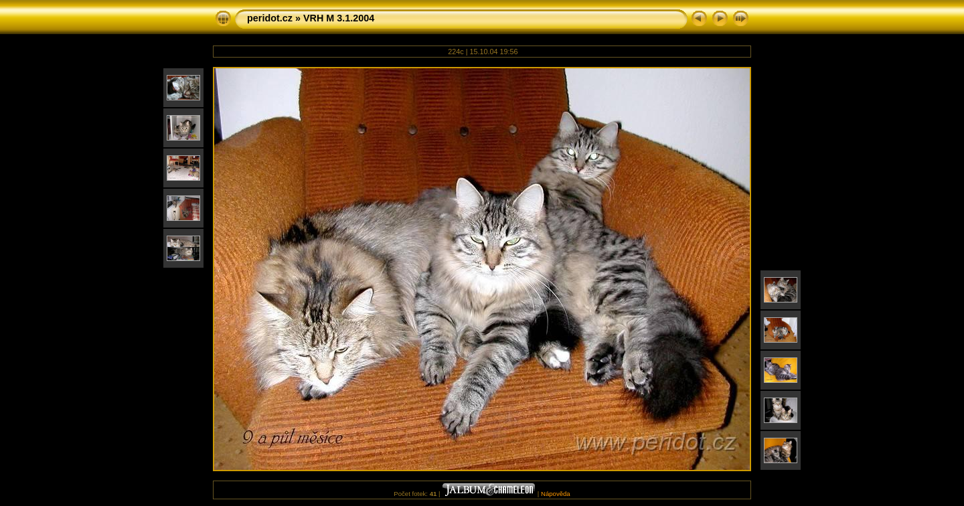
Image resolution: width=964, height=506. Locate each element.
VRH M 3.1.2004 (338, 18)
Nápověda (555, 493)
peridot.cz (270, 18)
